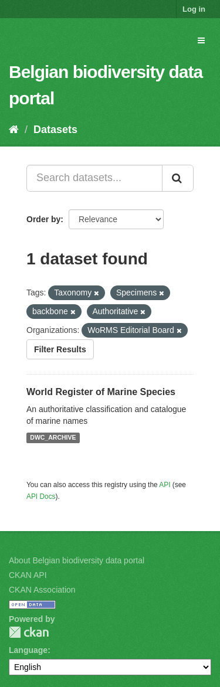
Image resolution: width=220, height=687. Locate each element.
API (164, 485)
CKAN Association (42, 589)
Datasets (55, 129)
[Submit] (178, 178)
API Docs (41, 496)
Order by (43, 219)
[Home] (14, 129)
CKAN (29, 632)
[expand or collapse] (201, 40)
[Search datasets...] (94, 178)
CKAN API (28, 575)
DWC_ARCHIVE (53, 437)
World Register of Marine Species (100, 392)
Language (28, 650)
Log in (193, 9)
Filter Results (60, 349)
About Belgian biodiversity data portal (76, 560)
